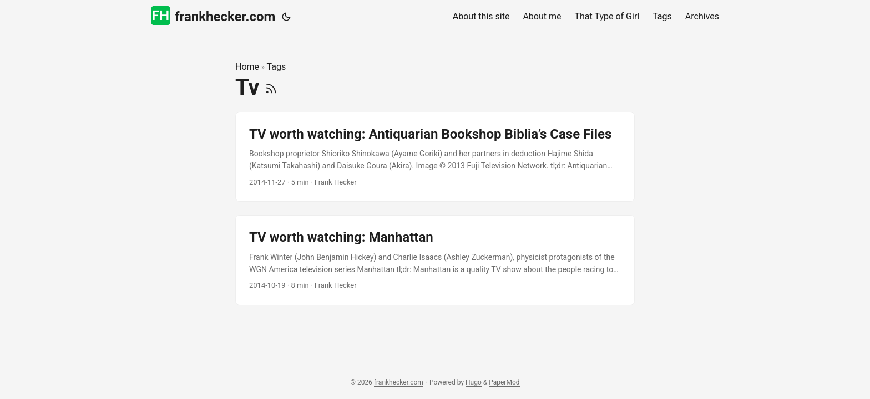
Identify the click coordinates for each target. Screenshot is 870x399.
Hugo (474, 382)
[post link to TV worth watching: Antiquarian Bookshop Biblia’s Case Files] (435, 157)
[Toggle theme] (286, 16)
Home (247, 67)
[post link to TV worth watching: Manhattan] (435, 260)
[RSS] (271, 87)
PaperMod (504, 382)
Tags (276, 67)
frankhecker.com (213, 15)
